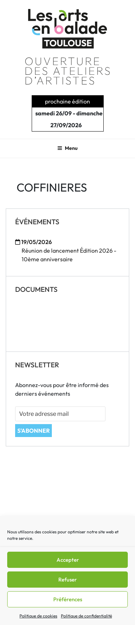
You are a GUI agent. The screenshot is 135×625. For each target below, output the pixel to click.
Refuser (67, 579)
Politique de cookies (38, 616)
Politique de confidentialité (86, 616)
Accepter (68, 559)
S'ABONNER (33, 430)
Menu (67, 148)
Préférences (67, 599)
